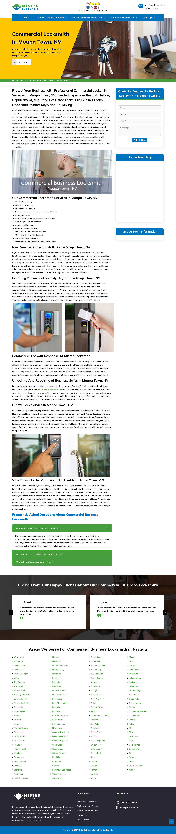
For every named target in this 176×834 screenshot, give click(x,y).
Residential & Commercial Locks (87, 17)
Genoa (132, 707)
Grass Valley (134, 699)
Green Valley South (60, 732)
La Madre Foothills (60, 715)
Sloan (16, 724)
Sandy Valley (19, 736)
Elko (131, 732)
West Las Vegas (21, 674)
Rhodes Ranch (20, 749)
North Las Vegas (21, 778)
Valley (16, 678)
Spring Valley (19, 711)
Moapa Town (26, 80)
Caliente (132, 757)
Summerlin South (21, 703)
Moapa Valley (58, 669)
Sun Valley (95, 724)
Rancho (17, 753)
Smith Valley (96, 745)
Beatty (132, 761)
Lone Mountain (58, 703)
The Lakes (18, 686)
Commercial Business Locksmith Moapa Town (55, 80)
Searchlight (19, 732)
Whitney (17, 669)
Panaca (94, 766)
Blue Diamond (97, 674)
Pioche (94, 761)
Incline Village (135, 690)
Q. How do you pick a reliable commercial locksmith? (62, 554)
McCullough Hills (59, 690)
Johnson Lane (135, 678)
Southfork (18, 720)
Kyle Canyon (57, 720)
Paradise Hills (20, 761)
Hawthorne (134, 695)
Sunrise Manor (20, 690)
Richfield (17, 745)
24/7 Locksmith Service (87, 806)
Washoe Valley (97, 707)
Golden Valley (135, 703)
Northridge (18, 774)
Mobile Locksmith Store (88, 810)
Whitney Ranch (20, 665)
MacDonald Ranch (60, 695)
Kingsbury (133, 674)
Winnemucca (96, 695)
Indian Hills (134, 686)
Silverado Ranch (21, 728)
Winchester (19, 661)
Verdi (93, 711)
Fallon (131, 724)
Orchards (18, 770)
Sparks (94, 736)
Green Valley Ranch (60, 736)
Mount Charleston (60, 665)
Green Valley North (60, 740)
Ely (130, 728)
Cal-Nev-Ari (57, 778)
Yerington (95, 690)
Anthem (94, 682)
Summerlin (18, 707)
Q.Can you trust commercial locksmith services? (62, 528)
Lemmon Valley (135, 669)
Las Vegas (56, 711)
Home (26, 17)
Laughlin (56, 707)
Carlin (131, 753)
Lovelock (133, 665)
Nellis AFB (56, 661)
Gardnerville (134, 715)
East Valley (134, 736)
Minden (132, 657)
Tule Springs (19, 682)
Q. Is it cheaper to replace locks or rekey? (62, 562)
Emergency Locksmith (87, 801)
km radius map (139, 191)
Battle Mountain (136, 766)
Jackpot (132, 682)
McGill (132, 661)
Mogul (93, 778)
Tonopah (94, 720)
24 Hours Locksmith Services (50, 17)
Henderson (57, 728)
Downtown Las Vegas (61, 770)
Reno (93, 757)
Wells (93, 703)
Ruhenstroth (96, 753)
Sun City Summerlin (22, 695)
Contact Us (82, 815)
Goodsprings (57, 749)
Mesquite (56, 682)
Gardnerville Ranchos (138, 711)
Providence (19, 757)
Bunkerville (95, 661)
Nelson (55, 657)
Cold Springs (134, 745)
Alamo (132, 770)
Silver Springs (97, 749)
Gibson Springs (59, 753)
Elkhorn (55, 766)
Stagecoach (96, 728)
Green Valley (57, 745)
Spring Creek (96, 732)
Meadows (56, 686)
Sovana (17, 715)
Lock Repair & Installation (122, 17)
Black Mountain (97, 678)
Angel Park (95, 686)
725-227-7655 (151, 8)
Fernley (132, 720)
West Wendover (97, 699)
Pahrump (95, 770)
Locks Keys (147, 17)
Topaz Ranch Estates (100, 715)
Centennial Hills (59, 774)
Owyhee (94, 774)
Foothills (56, 757)
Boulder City (96, 669)
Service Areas (83, 819)
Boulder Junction (98, 665)
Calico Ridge (96, 657)
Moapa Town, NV (130, 807)
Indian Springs (58, 724)
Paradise (18, 766)
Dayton (132, 740)
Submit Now (140, 140)
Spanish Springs (98, 740)
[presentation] (11, 612)
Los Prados (57, 699)
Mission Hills (58, 678)
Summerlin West (21, 699)
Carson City (134, 749)
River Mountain (20, 740)
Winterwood (19, 657)
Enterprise (56, 761)
